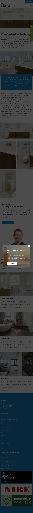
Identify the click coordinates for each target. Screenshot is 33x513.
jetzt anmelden (11, 263)
